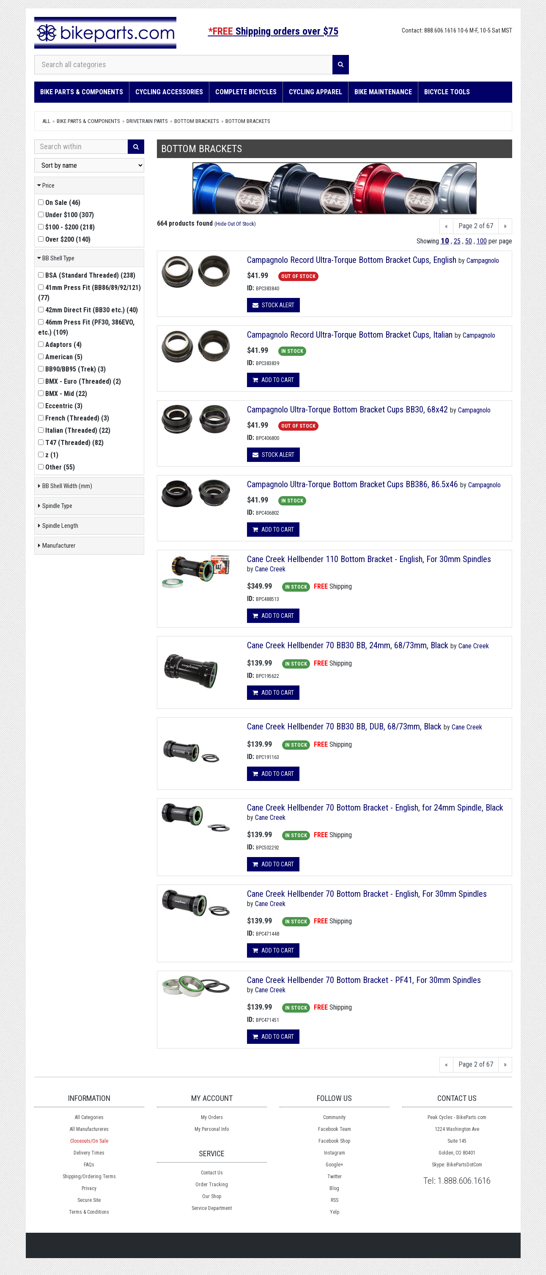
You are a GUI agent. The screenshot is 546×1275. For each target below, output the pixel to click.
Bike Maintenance (383, 92)
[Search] (340, 64)
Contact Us (212, 1173)
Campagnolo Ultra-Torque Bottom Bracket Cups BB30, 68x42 (347, 409)
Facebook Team (334, 1129)
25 (457, 241)
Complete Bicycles (246, 92)
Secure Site (89, 1200)
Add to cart (273, 380)
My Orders (212, 1117)
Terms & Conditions (89, 1212)
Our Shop (211, 1196)
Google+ (334, 1165)
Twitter (334, 1176)
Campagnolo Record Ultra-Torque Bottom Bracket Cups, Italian (350, 335)
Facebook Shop (334, 1141)
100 (482, 241)
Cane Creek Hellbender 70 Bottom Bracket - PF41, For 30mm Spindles (364, 980)
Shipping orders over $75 (273, 31)
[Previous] (446, 226)
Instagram (334, 1153)
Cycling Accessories (169, 92)
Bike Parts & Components (81, 92)
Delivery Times (89, 1153)
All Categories (89, 1117)
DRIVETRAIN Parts (147, 121)
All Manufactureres (89, 1129)
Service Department (212, 1208)
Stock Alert (273, 305)
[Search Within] (81, 146)
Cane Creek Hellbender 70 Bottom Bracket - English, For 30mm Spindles (367, 894)
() (59, 203)
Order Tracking (211, 1185)
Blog (334, 1188)
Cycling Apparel (315, 92)
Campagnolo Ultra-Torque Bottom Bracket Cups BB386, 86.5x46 (352, 484)
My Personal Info (212, 1129)
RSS (334, 1200)
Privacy (89, 1188)
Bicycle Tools (447, 92)
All (46, 121)
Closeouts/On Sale (89, 1141)
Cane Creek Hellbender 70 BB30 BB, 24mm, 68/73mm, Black (348, 645)
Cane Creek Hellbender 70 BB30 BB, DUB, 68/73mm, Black (345, 726)
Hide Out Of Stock (235, 224)
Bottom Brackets (196, 121)
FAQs (89, 1165)
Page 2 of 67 (475, 226)
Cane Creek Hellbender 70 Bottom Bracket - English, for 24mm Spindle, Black (375, 808)
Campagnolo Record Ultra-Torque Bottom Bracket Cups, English (351, 260)
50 (468, 241)
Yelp (334, 1212)
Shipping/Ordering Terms (89, 1176)
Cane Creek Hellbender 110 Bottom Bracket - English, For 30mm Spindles (369, 559)
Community (334, 1117)
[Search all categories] (183, 64)
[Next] (505, 226)
